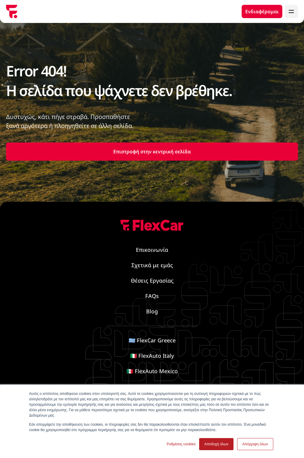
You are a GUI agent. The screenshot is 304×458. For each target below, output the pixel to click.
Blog (152, 311)
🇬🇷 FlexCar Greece (152, 340)
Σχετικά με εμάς (152, 265)
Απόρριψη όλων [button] (255, 444)
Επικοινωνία (152, 249)
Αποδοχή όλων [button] (216, 444)
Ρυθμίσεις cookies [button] (181, 444)
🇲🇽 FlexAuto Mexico (152, 371)
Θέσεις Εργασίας (152, 280)
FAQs (152, 295)
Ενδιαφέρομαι (262, 11)
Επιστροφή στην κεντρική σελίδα (152, 151)
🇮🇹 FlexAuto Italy (152, 355)
